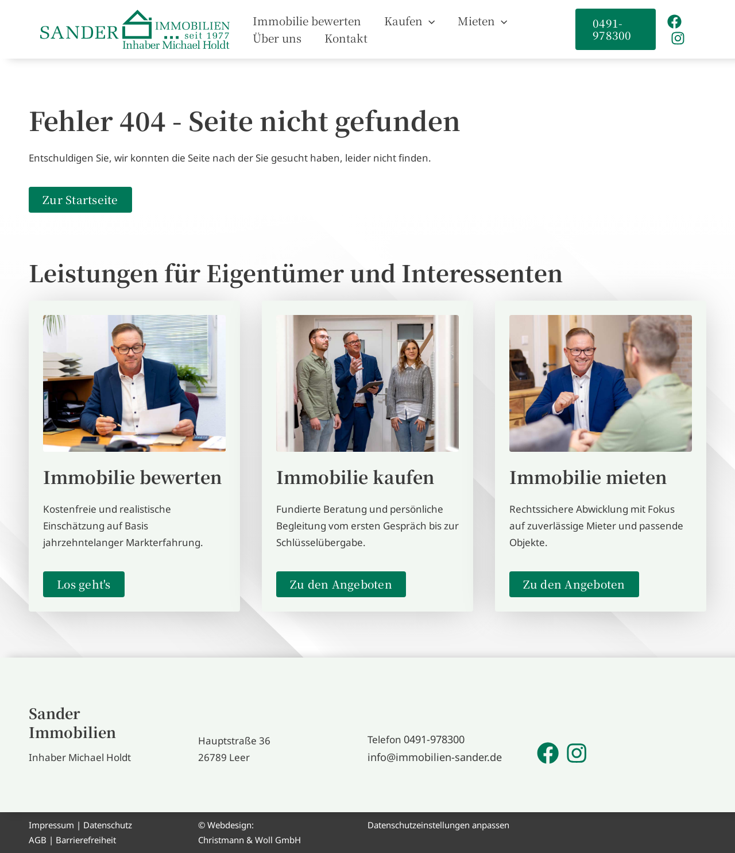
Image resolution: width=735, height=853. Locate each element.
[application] (411, 20)
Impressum (51, 825)
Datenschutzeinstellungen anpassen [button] (438, 825)
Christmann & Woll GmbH (249, 840)
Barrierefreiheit (86, 840)
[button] (392, 20)
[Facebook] (671, 21)
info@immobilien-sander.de (430, 757)
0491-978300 (434, 740)
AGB (38, 840)
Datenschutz (107, 825)
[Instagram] (674, 38)
